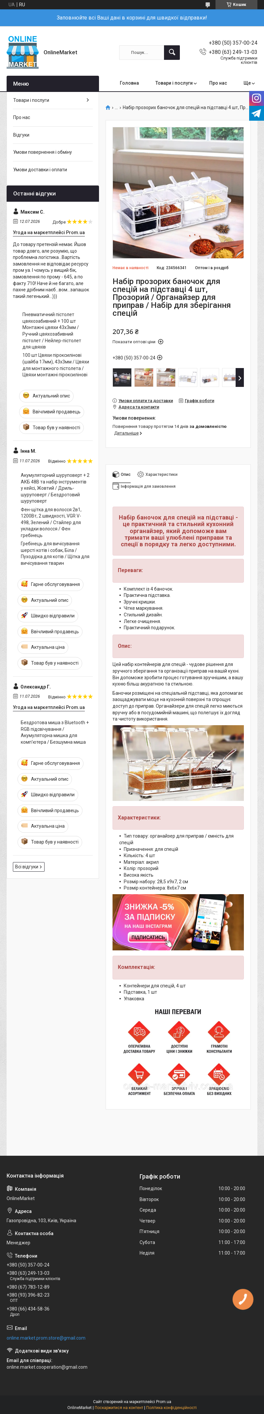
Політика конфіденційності (171, 1407)
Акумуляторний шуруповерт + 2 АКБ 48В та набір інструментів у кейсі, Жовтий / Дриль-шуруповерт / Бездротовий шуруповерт (55, 488)
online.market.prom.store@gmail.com (46, 1338)
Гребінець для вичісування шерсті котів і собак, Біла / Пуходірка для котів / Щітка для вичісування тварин (55, 553)
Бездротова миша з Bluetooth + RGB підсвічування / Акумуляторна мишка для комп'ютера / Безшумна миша (55, 732)
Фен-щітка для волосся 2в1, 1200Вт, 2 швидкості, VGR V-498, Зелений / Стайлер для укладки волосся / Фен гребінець (51, 522)
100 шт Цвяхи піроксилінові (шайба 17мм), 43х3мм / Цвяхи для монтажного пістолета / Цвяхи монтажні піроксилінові (55, 365)
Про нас (218, 83)
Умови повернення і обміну (42, 152)
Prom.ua (163, 1401)
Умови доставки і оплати (40, 169)
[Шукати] (172, 52)
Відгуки (21, 135)
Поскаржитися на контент (119, 1407)
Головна (129, 83)
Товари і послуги (174, 83)
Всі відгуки (26, 866)
